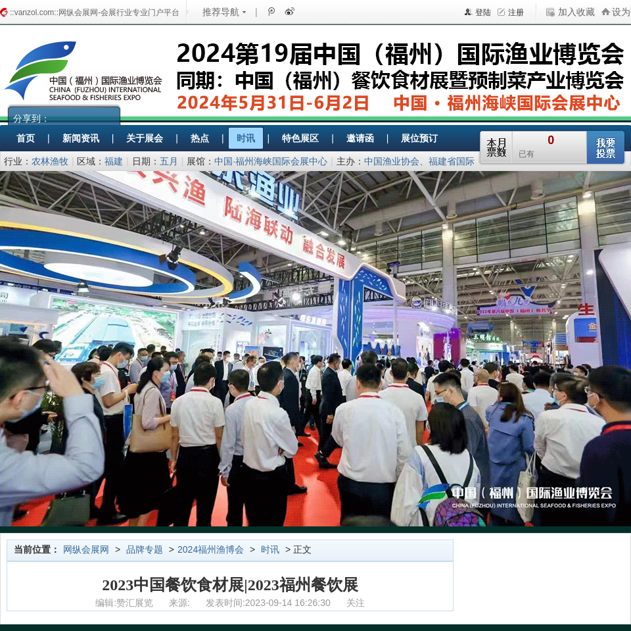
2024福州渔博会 (210, 549)
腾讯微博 (270, 11)
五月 (169, 161)
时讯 (270, 549)
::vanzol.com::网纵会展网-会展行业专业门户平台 (94, 12)
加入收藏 (576, 12)
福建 (114, 161)
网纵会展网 (86, 549)
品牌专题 (144, 549)
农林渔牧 (50, 161)
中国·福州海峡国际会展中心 (270, 161)
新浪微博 (288, 11)
